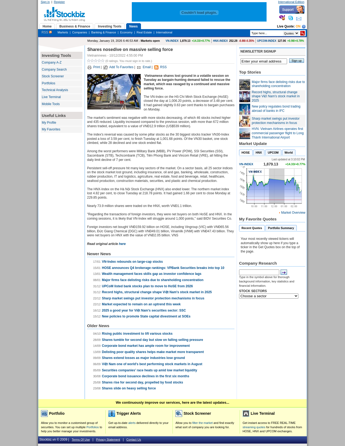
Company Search (54, 69)
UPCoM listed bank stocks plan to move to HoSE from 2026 (147, 286)
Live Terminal (51, 97)
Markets (62, 32)
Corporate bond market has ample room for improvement (146, 346)
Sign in (45, 2)
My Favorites (51, 129)
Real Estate (144, 32)
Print (96, 67)
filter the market (202, 422)
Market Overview (293, 213)
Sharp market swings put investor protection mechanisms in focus (153, 298)
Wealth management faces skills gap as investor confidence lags (151, 274)
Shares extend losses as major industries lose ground (143, 358)
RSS (47, 32)
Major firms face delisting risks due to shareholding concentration (152, 280)
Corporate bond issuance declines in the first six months (145, 376)
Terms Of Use (81, 439)
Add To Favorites (121, 67)
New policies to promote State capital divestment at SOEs (146, 316)
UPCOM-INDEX (266, 40)
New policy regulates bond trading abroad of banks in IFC (276, 109)
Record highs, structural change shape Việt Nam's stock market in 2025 (157, 292)
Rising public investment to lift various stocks (137, 334)
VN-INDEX (172, 40)
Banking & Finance (103, 32)
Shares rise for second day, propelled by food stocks (142, 382)
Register (59, 2)
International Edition (291, 2)
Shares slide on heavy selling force (129, 388)
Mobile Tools (51, 104)
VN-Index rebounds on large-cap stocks (132, 262)
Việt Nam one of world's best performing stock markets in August (152, 364)
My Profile (49, 123)
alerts (132, 422)
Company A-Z (51, 62)
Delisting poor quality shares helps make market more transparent (153, 352)
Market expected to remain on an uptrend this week (141, 304)
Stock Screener (53, 76)
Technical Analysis (55, 90)
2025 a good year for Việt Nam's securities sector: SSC (144, 310)
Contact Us (133, 439)
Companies (79, 32)
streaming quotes (254, 427)
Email (147, 67)
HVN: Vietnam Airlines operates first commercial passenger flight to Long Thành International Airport (278, 133)
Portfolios (48, 83)
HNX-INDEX (220, 40)
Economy (126, 32)
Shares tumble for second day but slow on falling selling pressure (152, 340)
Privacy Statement (108, 439)
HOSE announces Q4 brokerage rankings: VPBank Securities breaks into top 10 (163, 268)
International (164, 32)
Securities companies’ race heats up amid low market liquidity (149, 370)
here (122, 244)
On (298, 26)
